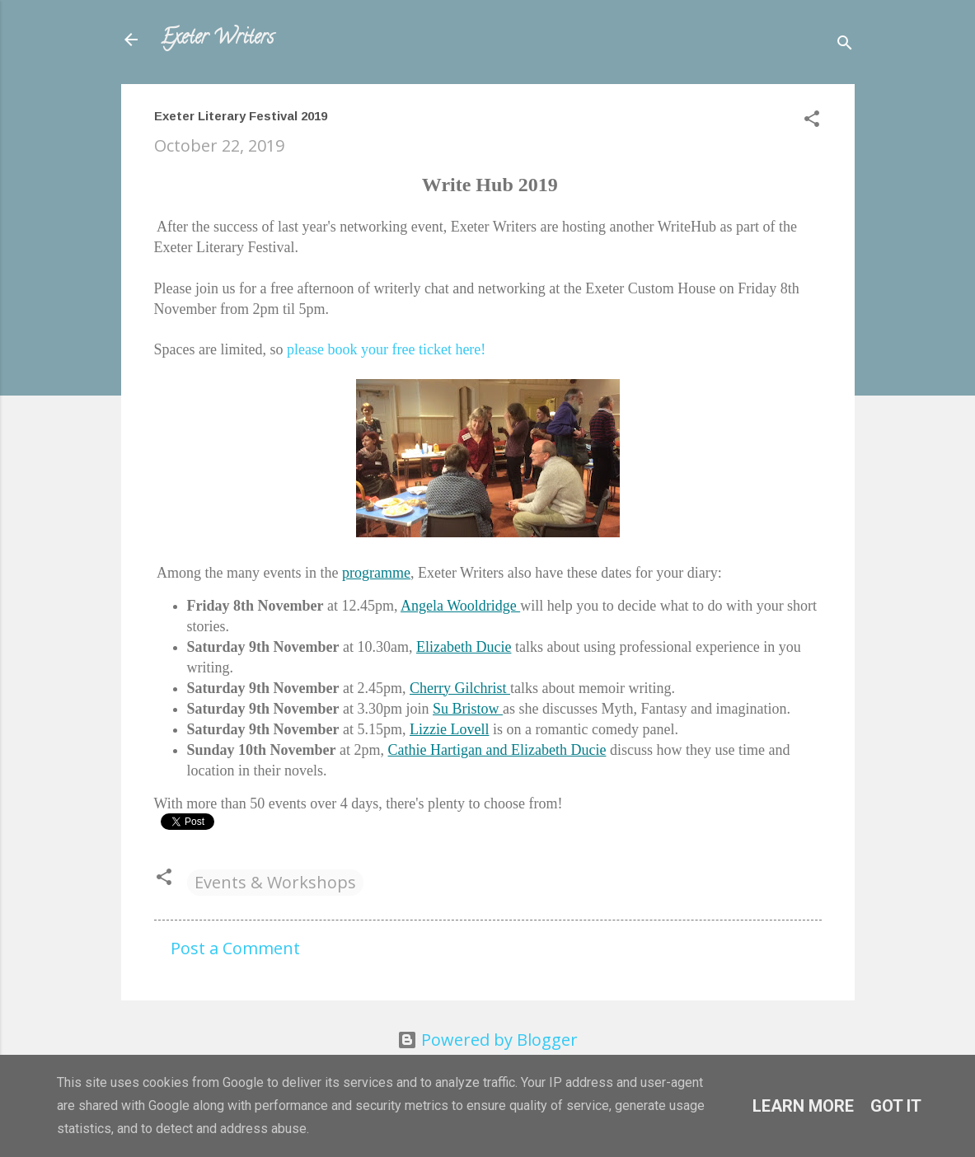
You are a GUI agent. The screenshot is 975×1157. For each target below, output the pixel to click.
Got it (895, 1106)
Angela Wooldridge (460, 605)
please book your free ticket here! (386, 349)
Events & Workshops (275, 882)
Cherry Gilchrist (460, 688)
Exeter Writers (217, 39)
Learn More (803, 1106)
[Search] (845, 45)
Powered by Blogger (487, 1039)
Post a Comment (235, 948)
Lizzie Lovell (449, 729)
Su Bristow (468, 708)
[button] (812, 121)
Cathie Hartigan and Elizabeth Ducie (497, 750)
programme (376, 572)
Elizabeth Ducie (463, 647)
